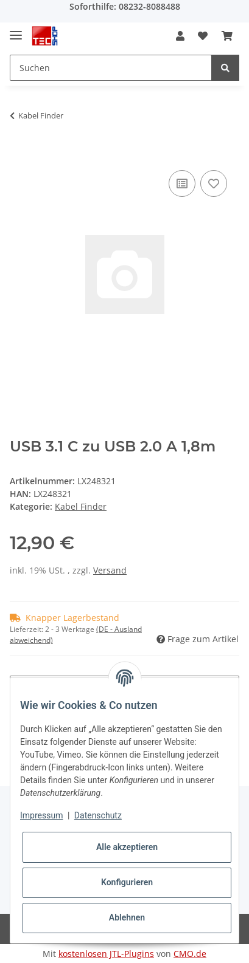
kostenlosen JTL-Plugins (106, 953)
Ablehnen (127, 917)
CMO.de (190, 953)
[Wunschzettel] (202, 36)
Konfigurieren (127, 882)
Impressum (41, 815)
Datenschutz (98, 815)
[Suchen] (111, 68)
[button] (180, 36)
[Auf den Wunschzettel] (213, 183)
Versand (110, 570)
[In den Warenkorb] (19, 153)
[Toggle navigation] (16, 30)
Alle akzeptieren (127, 847)
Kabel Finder (81, 506)
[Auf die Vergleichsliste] (182, 183)
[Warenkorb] (227, 36)
